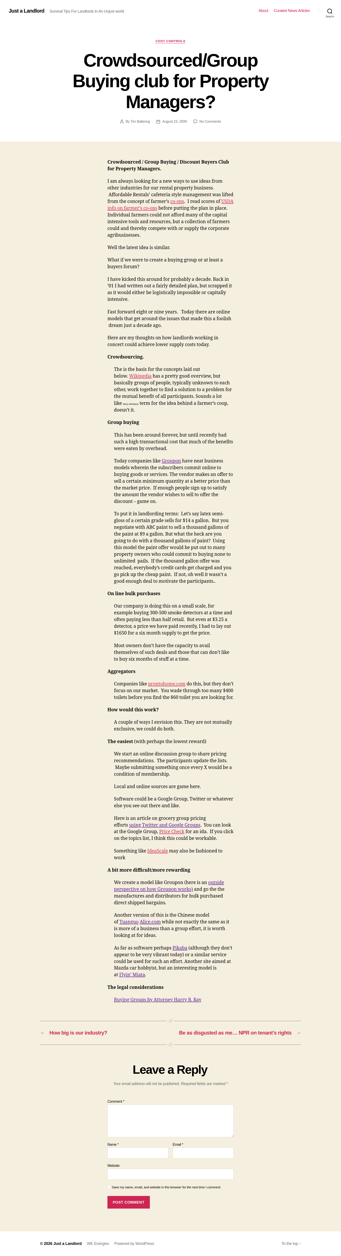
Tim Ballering (140, 121)
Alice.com (150, 922)
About (263, 10)
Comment (115, 1101)
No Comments (210, 121)
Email (178, 1144)
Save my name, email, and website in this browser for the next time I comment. (166, 1187)
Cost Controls (170, 41)
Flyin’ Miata (132, 975)
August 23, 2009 (174, 121)
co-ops (177, 201)
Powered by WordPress (134, 1243)
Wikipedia (140, 376)
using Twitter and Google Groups (164, 825)
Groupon (171, 461)
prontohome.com (167, 684)
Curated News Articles (292, 10)
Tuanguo (129, 922)
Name (113, 1144)
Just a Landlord (26, 10)
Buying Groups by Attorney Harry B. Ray (157, 1000)
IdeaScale (157, 851)
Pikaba (179, 948)
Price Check (171, 832)
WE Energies (98, 1243)
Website (113, 1165)
